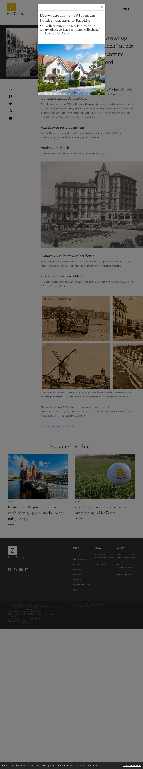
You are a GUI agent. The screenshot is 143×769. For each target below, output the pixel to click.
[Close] (102, 7)
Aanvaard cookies (132, 765)
